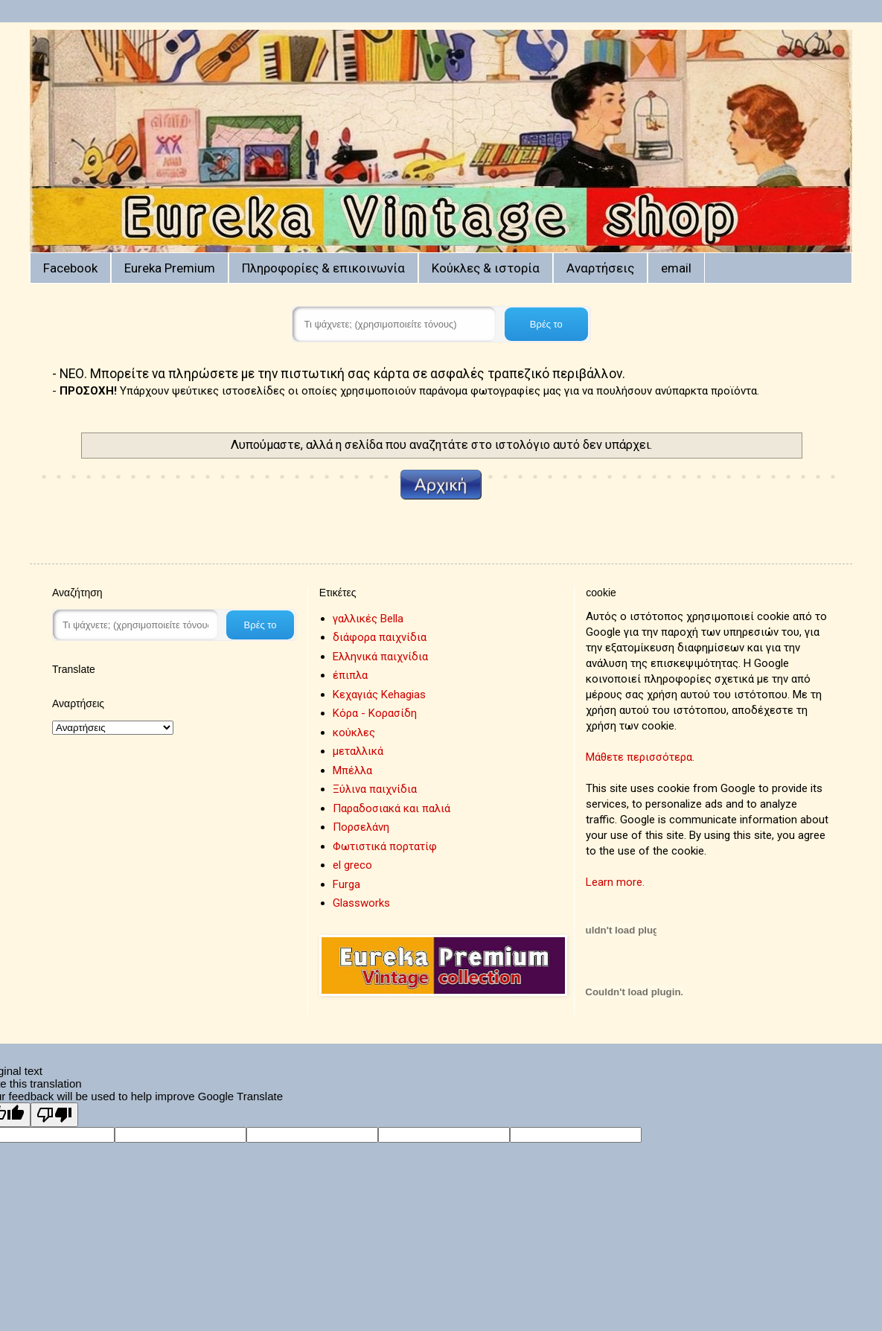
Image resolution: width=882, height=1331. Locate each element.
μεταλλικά (358, 751)
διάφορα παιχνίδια (379, 637)
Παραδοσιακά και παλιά (391, 808)
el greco (352, 865)
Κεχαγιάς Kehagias (379, 694)
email (676, 268)
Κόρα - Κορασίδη (375, 713)
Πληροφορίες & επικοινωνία (323, 268)
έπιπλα (350, 675)
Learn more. (615, 882)
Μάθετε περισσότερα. (640, 757)
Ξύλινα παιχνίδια (375, 789)
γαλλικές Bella (368, 618)
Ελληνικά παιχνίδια (380, 656)
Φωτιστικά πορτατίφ (385, 846)
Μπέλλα (352, 770)
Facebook (70, 268)
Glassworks (361, 903)
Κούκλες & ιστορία (486, 268)
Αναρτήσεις (600, 268)
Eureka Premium (169, 268)
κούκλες (354, 732)
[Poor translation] (54, 1114)
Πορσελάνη (361, 827)
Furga (346, 884)
